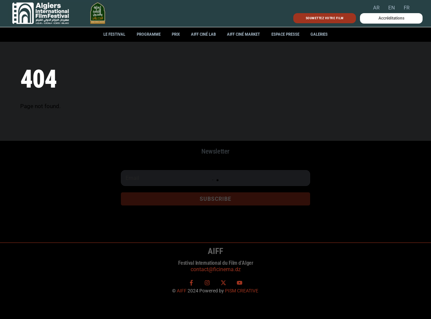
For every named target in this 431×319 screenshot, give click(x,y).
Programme (149, 34)
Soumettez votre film (325, 18)
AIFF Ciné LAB (203, 34)
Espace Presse (285, 34)
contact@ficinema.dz (216, 269)
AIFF (182, 290)
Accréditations (391, 18)
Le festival (114, 34)
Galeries (319, 34)
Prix (176, 34)
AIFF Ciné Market (243, 34)
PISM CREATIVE (241, 290)
